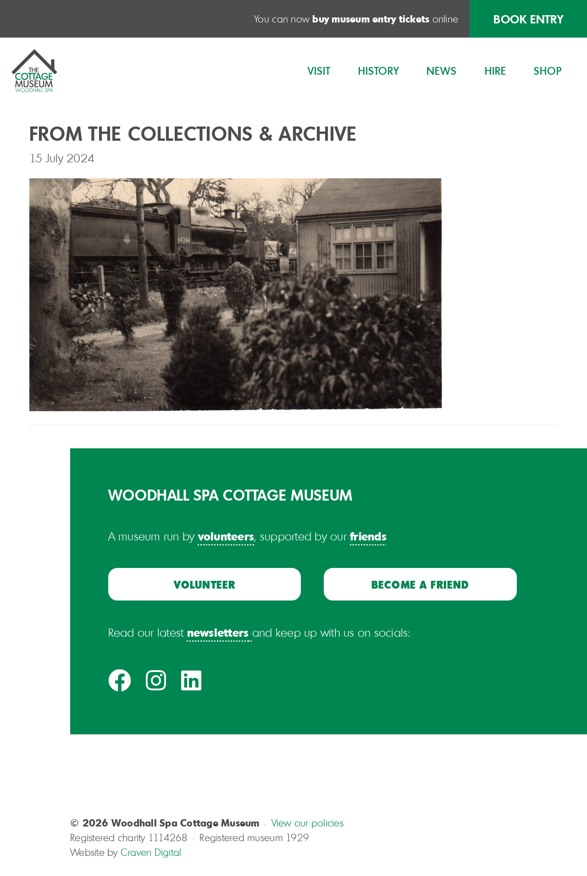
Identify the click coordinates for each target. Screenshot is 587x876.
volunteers (226, 536)
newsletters (218, 632)
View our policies (307, 823)
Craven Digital (151, 852)
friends (368, 536)
